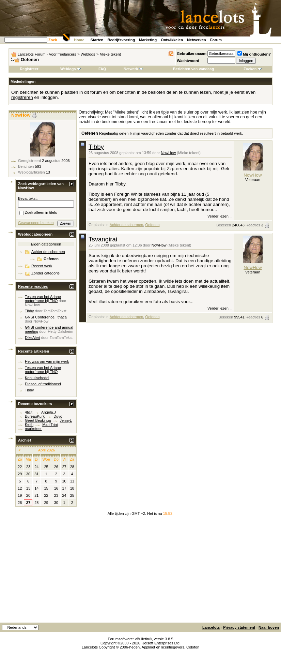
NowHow (168, 153)
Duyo (57, 416)
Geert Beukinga (38, 420)
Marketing (148, 40)
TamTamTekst (55, 311)
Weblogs (88, 54)
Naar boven (269, 627)
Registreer (29, 69)
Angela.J (48, 412)
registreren (22, 97)
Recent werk (41, 266)
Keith (29, 424)
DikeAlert (32, 338)
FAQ (102, 69)
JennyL (66, 420)
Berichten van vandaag (193, 69)
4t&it (28, 412)
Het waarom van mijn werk (47, 361)
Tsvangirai (103, 239)
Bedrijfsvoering (121, 40)
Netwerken (196, 40)
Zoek (52, 40)
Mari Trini (50, 424)
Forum (216, 40)
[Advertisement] (140, 571)
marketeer (33, 429)
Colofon (192, 647)
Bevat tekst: (27, 198)
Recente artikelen (33, 351)
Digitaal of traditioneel (43, 384)
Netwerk (133, 69)
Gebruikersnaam (191, 53)
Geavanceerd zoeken (36, 223)
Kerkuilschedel (37, 378)
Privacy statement (239, 627)
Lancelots (211, 627)
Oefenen (152, 225)
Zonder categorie (45, 273)
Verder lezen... (219, 216)
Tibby (96, 146)
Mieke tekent (110, 54)
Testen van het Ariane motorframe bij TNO (43, 299)
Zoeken (253, 69)
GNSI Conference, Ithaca (46, 317)
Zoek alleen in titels (38, 213)
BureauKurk (35, 416)
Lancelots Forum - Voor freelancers (47, 54)
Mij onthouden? (254, 54)
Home (79, 40)
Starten (97, 40)
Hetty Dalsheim (60, 331)
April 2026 (46, 450)
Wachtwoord (188, 61)
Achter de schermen (126, 225)
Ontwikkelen (172, 40)
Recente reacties (33, 286)
